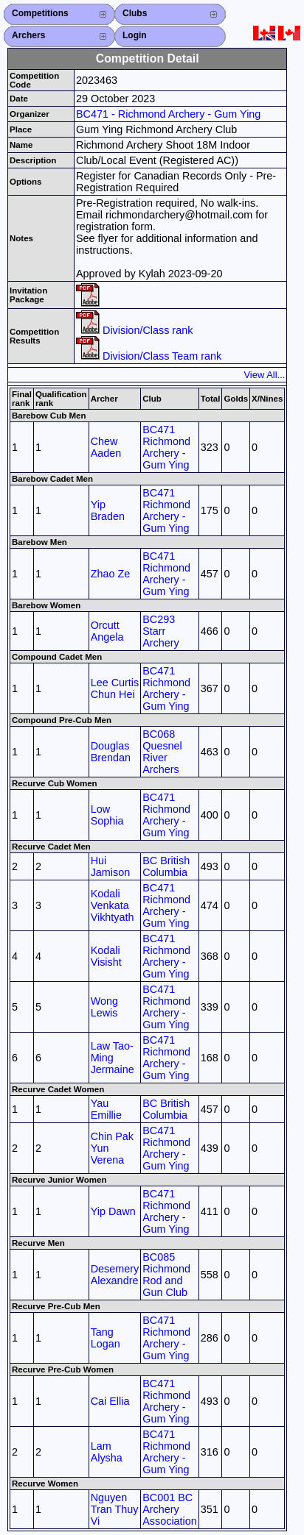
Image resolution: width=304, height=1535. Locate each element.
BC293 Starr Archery (160, 631)
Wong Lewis (104, 1007)
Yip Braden (108, 510)
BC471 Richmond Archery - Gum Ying (166, 447)
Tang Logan (105, 1338)
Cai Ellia (110, 1401)
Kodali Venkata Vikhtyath (112, 905)
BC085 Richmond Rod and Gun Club (166, 1274)
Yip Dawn (113, 1211)
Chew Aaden (106, 447)
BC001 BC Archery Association (169, 1509)
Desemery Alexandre (115, 1274)
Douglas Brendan (111, 751)
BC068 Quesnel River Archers (162, 751)
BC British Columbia (166, 866)
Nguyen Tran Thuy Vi (115, 1509)
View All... (264, 374)
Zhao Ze (111, 574)
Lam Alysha (106, 1452)
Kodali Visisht (106, 956)
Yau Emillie (106, 1109)
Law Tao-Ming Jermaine (112, 1057)
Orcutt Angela (107, 631)
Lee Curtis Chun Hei (115, 688)
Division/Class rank (134, 330)
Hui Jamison (111, 866)
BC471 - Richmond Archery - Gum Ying (168, 114)
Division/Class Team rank (148, 356)
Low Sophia (107, 815)
